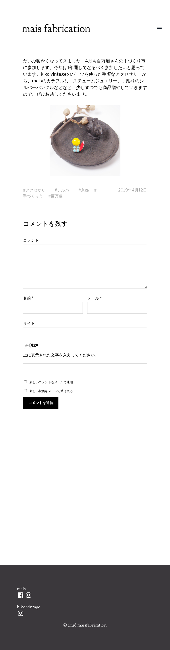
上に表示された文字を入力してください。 (61, 355)
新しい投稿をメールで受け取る (51, 391)
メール (94, 298)
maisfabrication (92, 625)
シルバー (65, 190)
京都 (85, 190)
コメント (31, 240)
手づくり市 (33, 196)
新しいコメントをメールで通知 (51, 382)
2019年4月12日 (132, 190)
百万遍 (57, 196)
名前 (28, 298)
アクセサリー (37, 190)
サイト (29, 323)
